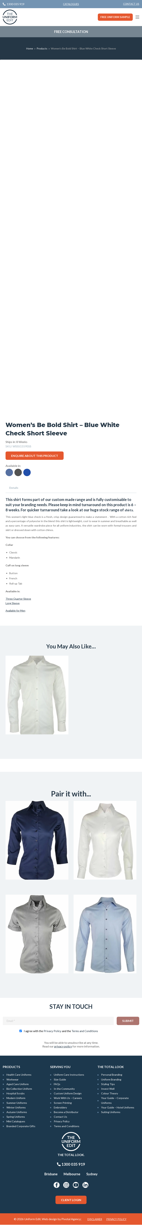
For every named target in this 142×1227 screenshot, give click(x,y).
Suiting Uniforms (110, 1114)
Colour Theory (109, 1095)
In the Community (64, 1090)
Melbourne (72, 1176)
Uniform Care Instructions (69, 1076)
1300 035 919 (71, 1166)
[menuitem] (131, 4)
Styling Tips (108, 1086)
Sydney (92, 1176)
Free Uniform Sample (115, 17)
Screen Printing (63, 1104)
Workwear (12, 1081)
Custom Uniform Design (68, 1095)
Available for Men (15, 610)
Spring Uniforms (15, 1118)
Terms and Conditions (85, 1033)
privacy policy (63, 1048)
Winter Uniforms (16, 1109)
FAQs (57, 1086)
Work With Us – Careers (68, 1100)
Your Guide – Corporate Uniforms (115, 1102)
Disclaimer (94, 1221)
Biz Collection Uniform (19, 1090)
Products (42, 48)
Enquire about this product (34, 455)
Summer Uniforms (16, 1104)
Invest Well (107, 1090)
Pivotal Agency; (71, 1221)
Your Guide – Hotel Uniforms (117, 1109)
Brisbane (51, 1176)
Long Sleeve (13, 603)
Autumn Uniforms (16, 1114)
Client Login (71, 1202)
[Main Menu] (137, 17)
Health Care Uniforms (18, 1076)
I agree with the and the (61, 1033)
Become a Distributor (66, 1114)
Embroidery (60, 1109)
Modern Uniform (15, 1100)
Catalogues (71, 4)
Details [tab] (13, 487)
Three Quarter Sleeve (18, 598)
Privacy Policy (52, 1033)
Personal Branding (111, 1076)
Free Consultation (71, 32)
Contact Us (131, 3)
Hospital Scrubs (15, 1095)
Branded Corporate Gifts (20, 1128)
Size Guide (60, 1081)
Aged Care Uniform (17, 1086)
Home (29, 48)
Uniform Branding (111, 1081)
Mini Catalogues (15, 1123)
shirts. (130, 510)
